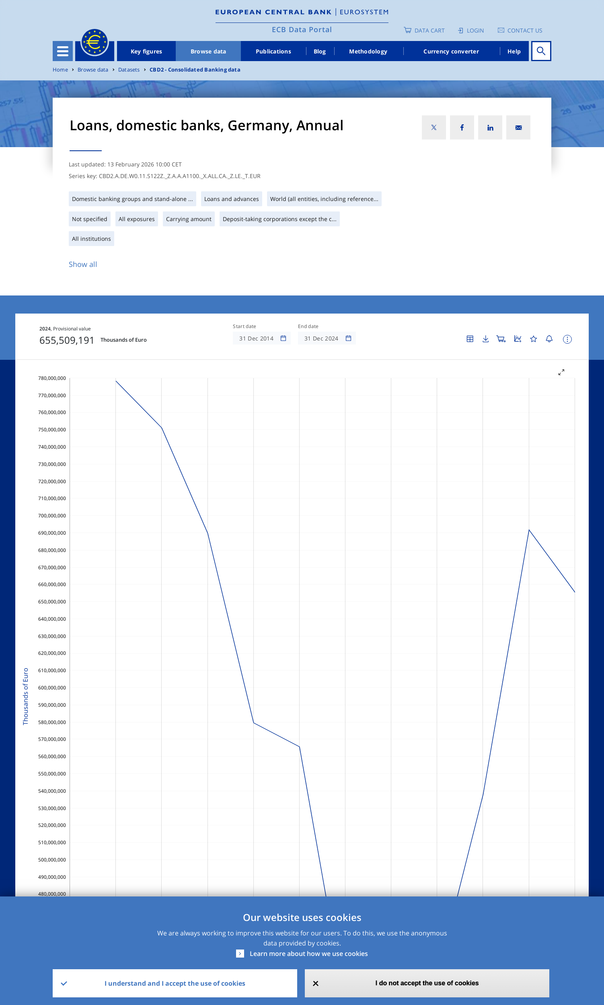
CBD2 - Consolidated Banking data (195, 69)
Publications (273, 51)
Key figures (146, 51)
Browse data (208, 51)
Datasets (129, 69)
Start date (244, 326)
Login (475, 30)
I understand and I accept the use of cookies (175, 983)
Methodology (368, 51)
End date (308, 326)
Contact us (524, 30)
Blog (320, 51)
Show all (83, 264)
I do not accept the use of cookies (427, 983)
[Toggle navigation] (63, 51)
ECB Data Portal (302, 29)
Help (514, 51)
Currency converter (451, 51)
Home (60, 69)
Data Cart (430, 30)
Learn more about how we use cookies (309, 953)
